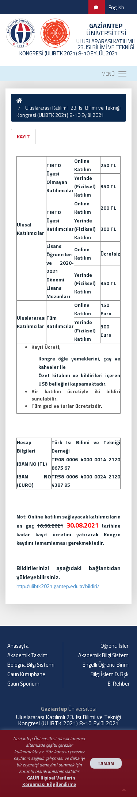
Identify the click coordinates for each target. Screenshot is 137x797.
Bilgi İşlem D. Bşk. (110, 674)
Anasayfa (17, 646)
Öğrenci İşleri (115, 646)
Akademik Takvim (27, 655)
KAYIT (23, 136)
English (116, 7)
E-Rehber (119, 684)
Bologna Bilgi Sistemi (30, 665)
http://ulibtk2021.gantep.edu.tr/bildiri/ (57, 586)
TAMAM (106, 763)
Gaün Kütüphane (26, 674)
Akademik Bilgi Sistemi (104, 655)
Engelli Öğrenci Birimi (106, 665)
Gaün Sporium (23, 684)
